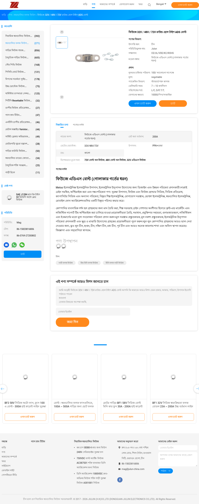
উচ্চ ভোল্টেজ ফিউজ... (22, 86)
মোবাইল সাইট (8, 470)
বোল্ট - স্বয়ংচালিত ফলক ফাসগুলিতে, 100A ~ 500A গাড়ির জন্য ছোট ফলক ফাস (74, 406)
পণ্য (3, 452)
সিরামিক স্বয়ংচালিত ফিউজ (86, 441)
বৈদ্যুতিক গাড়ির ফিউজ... (22, 57)
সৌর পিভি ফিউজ (22, 64)
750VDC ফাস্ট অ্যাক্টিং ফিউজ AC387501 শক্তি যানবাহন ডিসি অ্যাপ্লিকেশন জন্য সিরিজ (91, 463)
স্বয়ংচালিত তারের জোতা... (22, 158)
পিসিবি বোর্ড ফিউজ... (22, 72)
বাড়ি (4, 447)
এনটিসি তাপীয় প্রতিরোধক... (22, 122)
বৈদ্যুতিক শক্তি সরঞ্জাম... (22, 165)
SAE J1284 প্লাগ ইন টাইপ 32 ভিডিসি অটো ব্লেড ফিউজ (28, 197)
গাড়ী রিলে (22, 172)
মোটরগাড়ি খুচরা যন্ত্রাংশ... (22, 143)
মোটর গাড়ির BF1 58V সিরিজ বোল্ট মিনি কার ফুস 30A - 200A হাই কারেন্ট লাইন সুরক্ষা (123, 406)
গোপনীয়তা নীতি (9, 475)
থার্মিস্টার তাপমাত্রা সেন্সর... (22, 93)
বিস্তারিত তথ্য (62, 124)
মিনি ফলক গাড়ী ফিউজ (115, 263)
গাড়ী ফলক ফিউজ (66, 263)
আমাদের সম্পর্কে (9, 456)
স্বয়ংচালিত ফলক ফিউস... (22, 43)
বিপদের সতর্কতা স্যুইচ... (22, 79)
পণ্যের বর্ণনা (78, 124)
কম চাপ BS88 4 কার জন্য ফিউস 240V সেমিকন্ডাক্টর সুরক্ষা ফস (92, 449)
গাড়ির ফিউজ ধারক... (22, 50)
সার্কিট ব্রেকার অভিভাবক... (22, 136)
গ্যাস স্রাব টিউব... (22, 115)
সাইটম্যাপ (6, 465)
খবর (4, 461)
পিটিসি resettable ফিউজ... (22, 100)
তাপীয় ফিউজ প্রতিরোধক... (22, 108)
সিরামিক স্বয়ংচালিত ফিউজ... (22, 36)
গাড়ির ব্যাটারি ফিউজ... (22, 151)
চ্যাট (23, 254)
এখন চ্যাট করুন (185, 5)
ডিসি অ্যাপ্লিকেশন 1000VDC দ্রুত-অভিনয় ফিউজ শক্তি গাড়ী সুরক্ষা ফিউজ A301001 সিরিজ (92, 478)
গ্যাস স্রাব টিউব (38, 441)
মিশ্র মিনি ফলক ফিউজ (89, 263)
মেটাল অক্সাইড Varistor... (22, 129)
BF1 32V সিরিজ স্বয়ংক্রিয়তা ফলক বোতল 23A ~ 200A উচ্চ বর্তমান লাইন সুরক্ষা (172, 406)
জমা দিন (72, 322)
